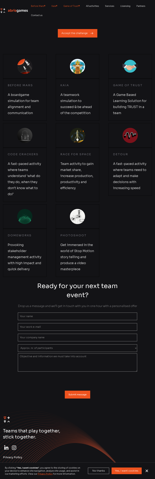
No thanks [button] (98, 470)
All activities (92, 6)
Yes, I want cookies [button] (126, 470)
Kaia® (54, 6)
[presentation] (77, 380)
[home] (14, 10)
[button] (146, 471)
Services (109, 6)
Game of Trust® (71, 6)
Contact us (37, 15)
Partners (140, 6)
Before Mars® (38, 6)
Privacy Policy (45, 473)
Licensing (125, 6)
